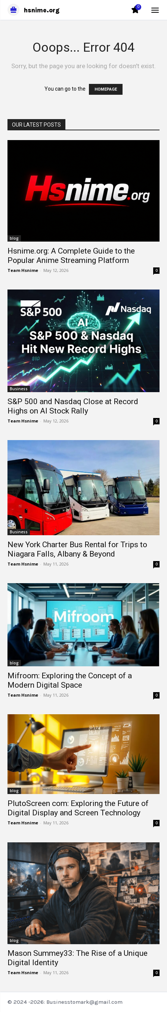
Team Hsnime (22, 270)
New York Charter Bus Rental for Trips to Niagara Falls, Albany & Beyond (77, 549)
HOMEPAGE (106, 89)
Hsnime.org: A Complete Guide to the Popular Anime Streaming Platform (71, 255)
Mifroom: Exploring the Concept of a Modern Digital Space (69, 680)
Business (19, 388)
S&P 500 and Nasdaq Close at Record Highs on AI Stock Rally (72, 406)
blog (14, 238)
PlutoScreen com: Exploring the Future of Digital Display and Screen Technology (78, 808)
